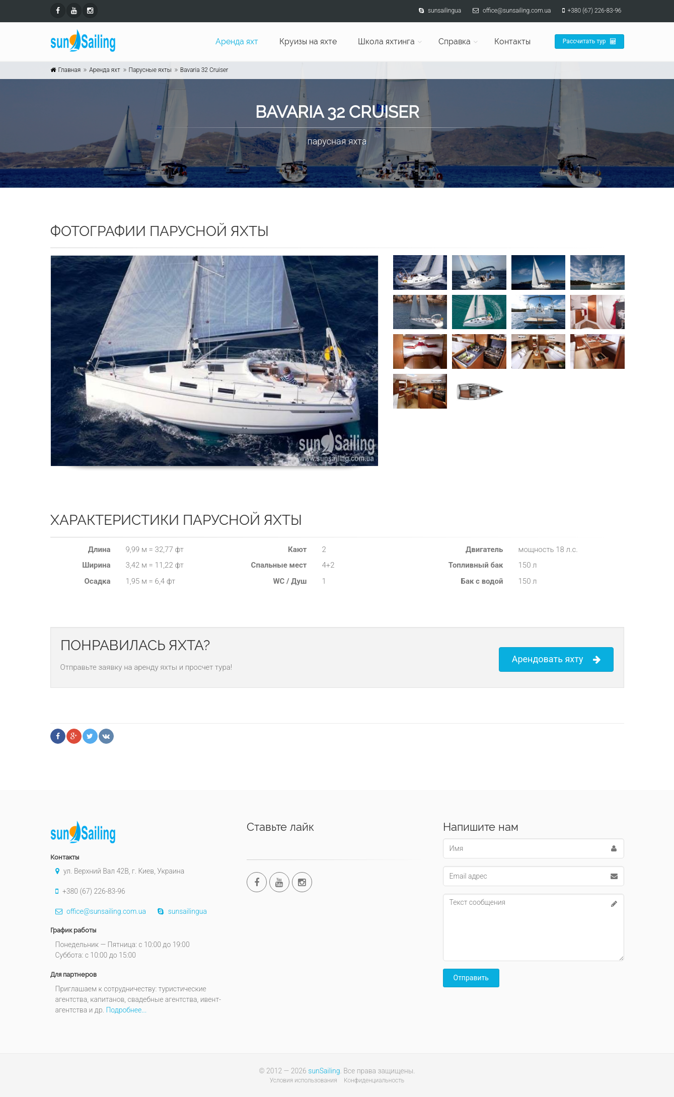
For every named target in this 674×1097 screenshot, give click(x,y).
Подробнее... (126, 1010)
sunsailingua (180, 911)
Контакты (512, 41)
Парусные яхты (150, 69)
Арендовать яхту (556, 659)
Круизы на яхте (308, 41)
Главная (69, 69)
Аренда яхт (236, 41)
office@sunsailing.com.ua (98, 911)
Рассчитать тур (589, 41)
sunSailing (324, 1071)
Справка (454, 41)
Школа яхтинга (386, 41)
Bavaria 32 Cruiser (204, 69)
